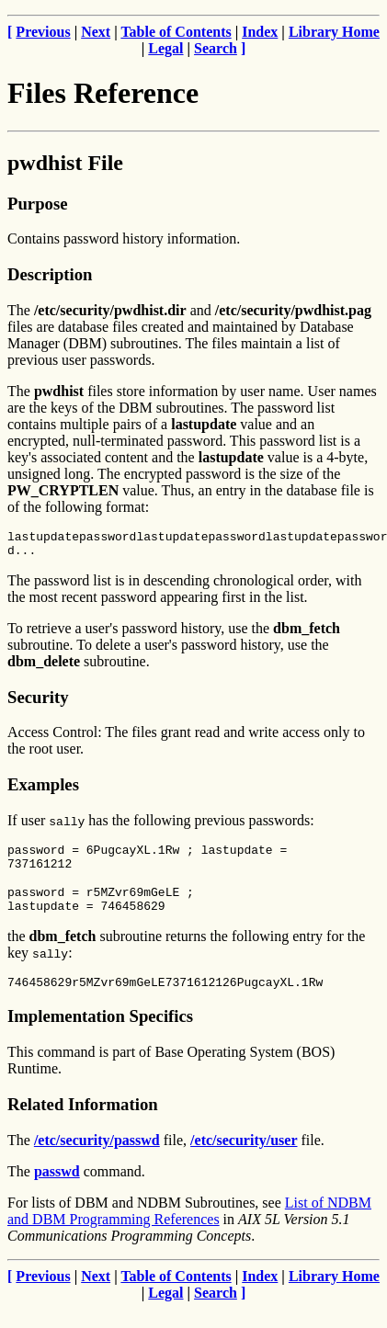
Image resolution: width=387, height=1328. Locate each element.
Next (95, 32)
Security (37, 702)
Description (49, 274)
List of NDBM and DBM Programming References (189, 1230)
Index (260, 32)
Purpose (37, 203)
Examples (43, 790)
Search (215, 48)
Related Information (82, 1123)
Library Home (334, 32)
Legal (165, 48)
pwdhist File (65, 163)
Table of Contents (175, 32)
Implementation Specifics (100, 1035)
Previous (43, 32)
